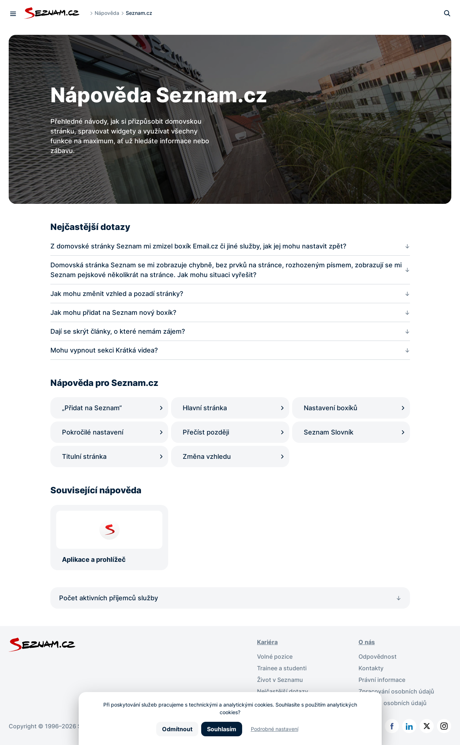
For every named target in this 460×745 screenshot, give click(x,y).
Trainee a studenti (282, 668)
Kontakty (371, 668)
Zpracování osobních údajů (396, 691)
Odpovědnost (378, 656)
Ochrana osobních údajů (393, 703)
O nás (367, 642)
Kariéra (267, 642)
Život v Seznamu (280, 679)
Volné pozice (275, 656)
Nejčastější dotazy (282, 691)
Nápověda (107, 13)
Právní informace (382, 679)
